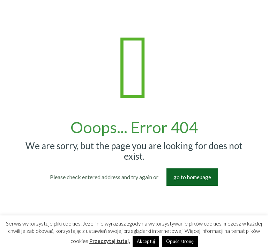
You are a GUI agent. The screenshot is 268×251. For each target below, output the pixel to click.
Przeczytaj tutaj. (109, 241)
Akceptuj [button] (146, 241)
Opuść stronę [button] (180, 241)
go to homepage (192, 177)
